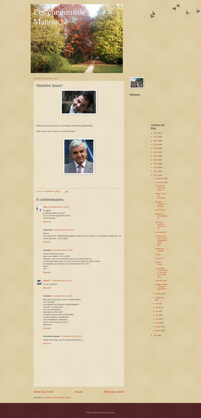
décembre (160, 178)
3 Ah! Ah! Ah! (160, 210)
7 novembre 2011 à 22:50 (61, 281)
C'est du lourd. (161, 281)
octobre (159, 294)
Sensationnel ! (161, 232)
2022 (156, 133)
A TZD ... (158, 255)
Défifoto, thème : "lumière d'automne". (161, 286)
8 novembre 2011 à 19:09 (62, 296)
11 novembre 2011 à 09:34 (71, 336)
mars (158, 323)
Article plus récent (43, 391)
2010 (156, 335)
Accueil (79, 391)
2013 (156, 167)
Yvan (45, 207)
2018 (156, 148)
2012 (156, 171)
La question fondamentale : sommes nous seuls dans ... (161, 272)
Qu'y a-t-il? (159, 258)
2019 (156, 144)
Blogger (112, 412)
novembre (160, 182)
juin (157, 311)
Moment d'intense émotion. (159, 204)
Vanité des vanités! (159, 250)
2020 (156, 141)
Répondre (47, 222)
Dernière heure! (158, 263)
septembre (160, 298)
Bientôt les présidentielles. (161, 216)
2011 (156, 175)
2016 (156, 156)
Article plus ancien (114, 391)
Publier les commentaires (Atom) (58, 397)
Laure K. (46, 281)
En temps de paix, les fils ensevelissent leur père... (161, 240)
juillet (158, 307)
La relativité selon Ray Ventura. (160, 188)
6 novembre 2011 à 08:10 (63, 230)
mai (157, 315)
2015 (156, 160)
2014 (156, 164)
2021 (156, 137)
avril (157, 319)
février (158, 327)
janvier (158, 331)
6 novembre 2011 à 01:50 (58, 207)
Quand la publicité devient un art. (160, 225)
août (158, 304)
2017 (156, 152)
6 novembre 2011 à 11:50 (62, 250)
